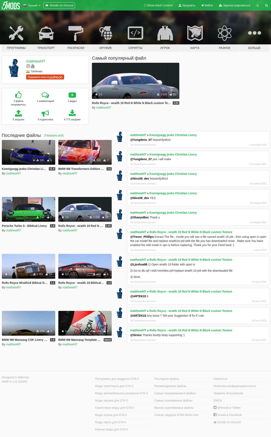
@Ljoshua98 (138, 264)
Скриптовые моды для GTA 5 (114, 407)
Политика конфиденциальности (235, 386)
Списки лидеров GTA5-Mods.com (176, 415)
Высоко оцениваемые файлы (174, 407)
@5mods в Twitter (227, 408)
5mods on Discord (227, 422)
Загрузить (187, 5)
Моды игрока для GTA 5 (111, 415)
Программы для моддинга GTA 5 (116, 378)
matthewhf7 (35, 61)
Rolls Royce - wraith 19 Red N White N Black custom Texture (190, 232)
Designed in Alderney (15, 377)
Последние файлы (166, 378)
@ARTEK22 (138, 296)
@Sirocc (136, 335)
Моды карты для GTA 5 (110, 422)
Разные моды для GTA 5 (111, 429)
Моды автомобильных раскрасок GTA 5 (121, 393)
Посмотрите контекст (143, 144)
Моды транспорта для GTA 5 (114, 386)
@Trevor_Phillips (142, 236)
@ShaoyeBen (139, 217)
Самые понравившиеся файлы (175, 393)
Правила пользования (228, 393)
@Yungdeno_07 (141, 139)
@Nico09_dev (139, 178)
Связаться (220, 378)
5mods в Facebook (228, 415)
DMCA (218, 400)
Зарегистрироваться (234, 5)
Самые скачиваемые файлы (173, 400)
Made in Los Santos (14, 381)
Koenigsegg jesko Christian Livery (173, 135)
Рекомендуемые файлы (170, 386)
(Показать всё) (54, 135)
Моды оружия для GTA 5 (111, 400)
